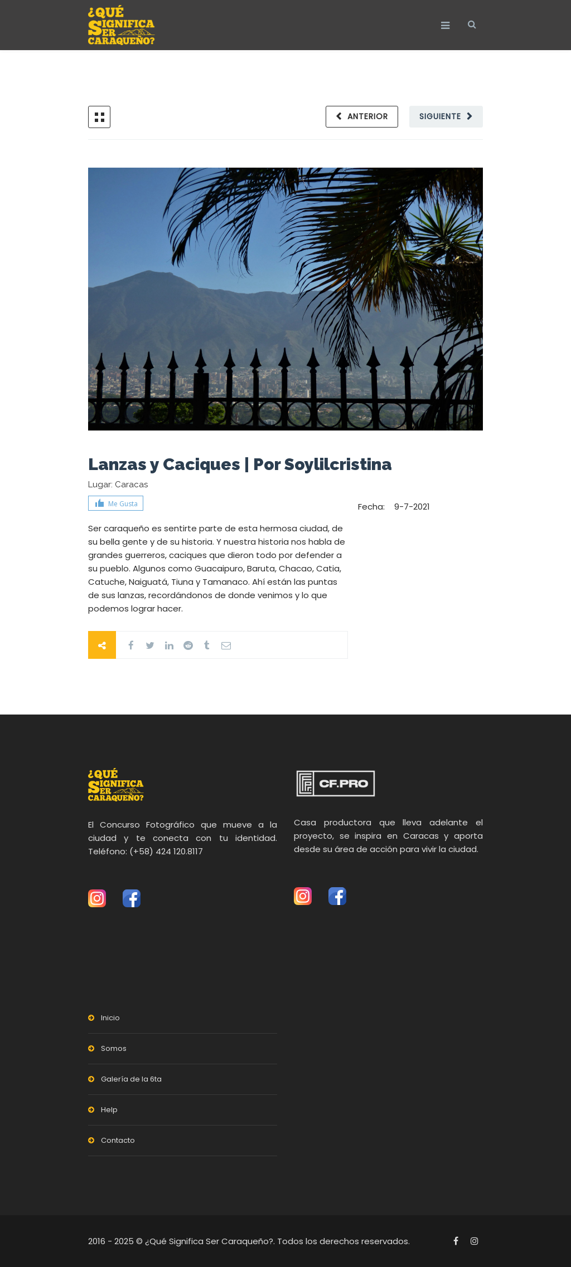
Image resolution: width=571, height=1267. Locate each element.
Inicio (110, 1017)
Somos (114, 1048)
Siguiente (440, 116)
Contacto (118, 1140)
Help (109, 1109)
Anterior (367, 116)
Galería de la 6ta (131, 1079)
